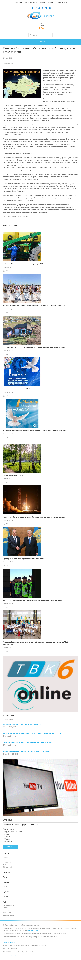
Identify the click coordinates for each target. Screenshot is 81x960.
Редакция (51, 2)
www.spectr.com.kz (33, 930)
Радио (6, 839)
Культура (6, 892)
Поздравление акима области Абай (16, 389)
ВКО (4, 860)
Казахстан (7, 862)
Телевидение (9, 829)
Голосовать (10, 846)
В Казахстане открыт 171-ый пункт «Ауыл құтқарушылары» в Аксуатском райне (34, 347)
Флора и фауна (8, 915)
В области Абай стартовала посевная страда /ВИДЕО (23, 264)
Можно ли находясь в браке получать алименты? (22, 724)
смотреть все (8, 719)
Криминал (7, 913)
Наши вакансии (9, 942)
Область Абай (8, 867)
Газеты (6, 837)
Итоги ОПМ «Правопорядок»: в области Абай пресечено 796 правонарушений (32, 600)
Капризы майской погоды (13, 475)
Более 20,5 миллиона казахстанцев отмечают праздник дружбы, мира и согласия (34, 431)
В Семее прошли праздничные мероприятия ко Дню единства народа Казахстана (34, 306)
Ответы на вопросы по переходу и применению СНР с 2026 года (27, 743)
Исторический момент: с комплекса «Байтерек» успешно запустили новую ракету (34, 517)
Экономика (7, 883)
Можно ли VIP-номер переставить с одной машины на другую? (27, 752)
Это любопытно (9, 905)
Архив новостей (62, 2)
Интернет (7, 834)
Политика (7, 873)
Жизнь (6, 902)
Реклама (43, 2)
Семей (5, 857)
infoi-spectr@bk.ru (13, 955)
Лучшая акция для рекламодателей (25, 2)
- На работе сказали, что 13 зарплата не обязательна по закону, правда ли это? (33, 733)
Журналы (7, 841)
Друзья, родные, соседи (13, 832)
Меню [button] (40, 42)
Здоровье (6, 908)
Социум (6, 910)
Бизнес (5, 886)
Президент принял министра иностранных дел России (23, 559)
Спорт (5, 896)
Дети (5, 877)
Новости (6, 854)
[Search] (40, 35)
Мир (4, 865)
